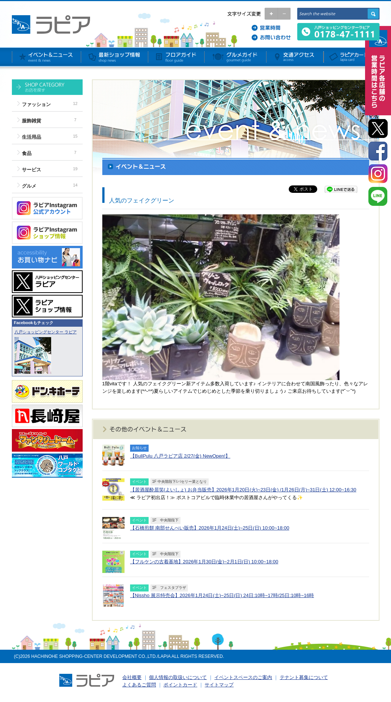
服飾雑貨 (31, 120)
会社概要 (132, 677)
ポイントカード (180, 685)
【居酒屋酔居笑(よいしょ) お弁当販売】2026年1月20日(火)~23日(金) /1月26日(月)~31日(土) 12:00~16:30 (243, 489)
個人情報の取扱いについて (178, 677)
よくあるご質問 (139, 685)
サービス (31, 169)
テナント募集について (304, 677)
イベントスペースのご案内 (243, 677)
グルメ (29, 186)
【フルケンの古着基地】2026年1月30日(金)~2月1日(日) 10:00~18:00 (204, 561)
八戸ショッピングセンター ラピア (45, 332)
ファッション (36, 104)
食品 (27, 153)
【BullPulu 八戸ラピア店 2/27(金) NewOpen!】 (180, 456)
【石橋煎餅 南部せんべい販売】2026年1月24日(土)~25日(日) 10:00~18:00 (209, 528)
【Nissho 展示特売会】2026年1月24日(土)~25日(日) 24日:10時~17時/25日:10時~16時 (222, 595)
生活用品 (31, 137)
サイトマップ (219, 685)
